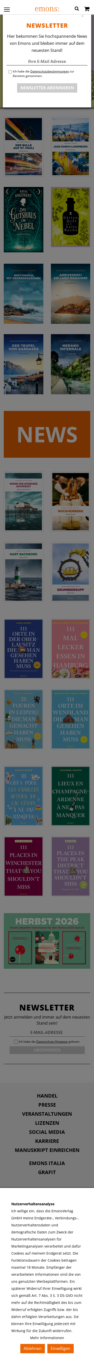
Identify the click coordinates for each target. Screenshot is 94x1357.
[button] (76, 9)
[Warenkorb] (86, 9)
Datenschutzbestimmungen (49, 71)
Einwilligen (60, 1348)
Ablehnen (33, 1348)
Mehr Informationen (47, 1337)
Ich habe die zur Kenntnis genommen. (43, 73)
